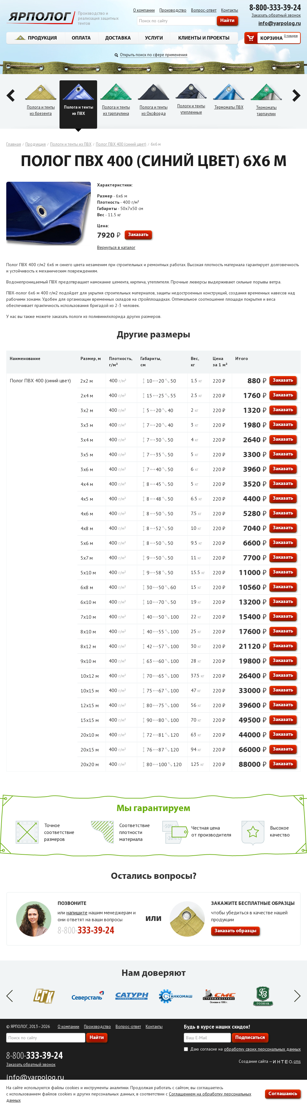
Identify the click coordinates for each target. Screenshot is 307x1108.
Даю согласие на (245, 1049)
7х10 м (88, 617)
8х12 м (88, 646)
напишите (76, 912)
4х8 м (87, 528)
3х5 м (87, 454)
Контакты (229, 10)
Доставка (118, 38)
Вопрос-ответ (203, 10)
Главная (13, 144)
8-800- (34, 1055)
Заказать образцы (235, 930)
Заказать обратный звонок (276, 15)
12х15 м (90, 705)
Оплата (81, 38)
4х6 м (87, 513)
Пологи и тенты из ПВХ (70, 144)
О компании (144, 10)
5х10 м (88, 572)
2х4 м (87, 395)
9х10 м (88, 661)
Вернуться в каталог (116, 247)
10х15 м (90, 690)
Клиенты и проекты (204, 38)
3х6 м (87, 469)
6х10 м (88, 602)
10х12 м (90, 676)
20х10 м (90, 735)
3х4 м (87, 440)
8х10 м (88, 631)
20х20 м (90, 764)
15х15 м (90, 720)
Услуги (154, 38)
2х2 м (86, 381)
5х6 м (87, 543)
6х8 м (87, 587)
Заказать (138, 234)
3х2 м (87, 410)
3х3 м (87, 425)
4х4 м (87, 484)
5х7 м (87, 558)
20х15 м (90, 749)
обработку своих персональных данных (262, 1049)
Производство (172, 10)
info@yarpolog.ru (279, 23)
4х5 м (87, 499)
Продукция (35, 38)
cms (297, 1061)
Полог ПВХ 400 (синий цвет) (121, 144)
